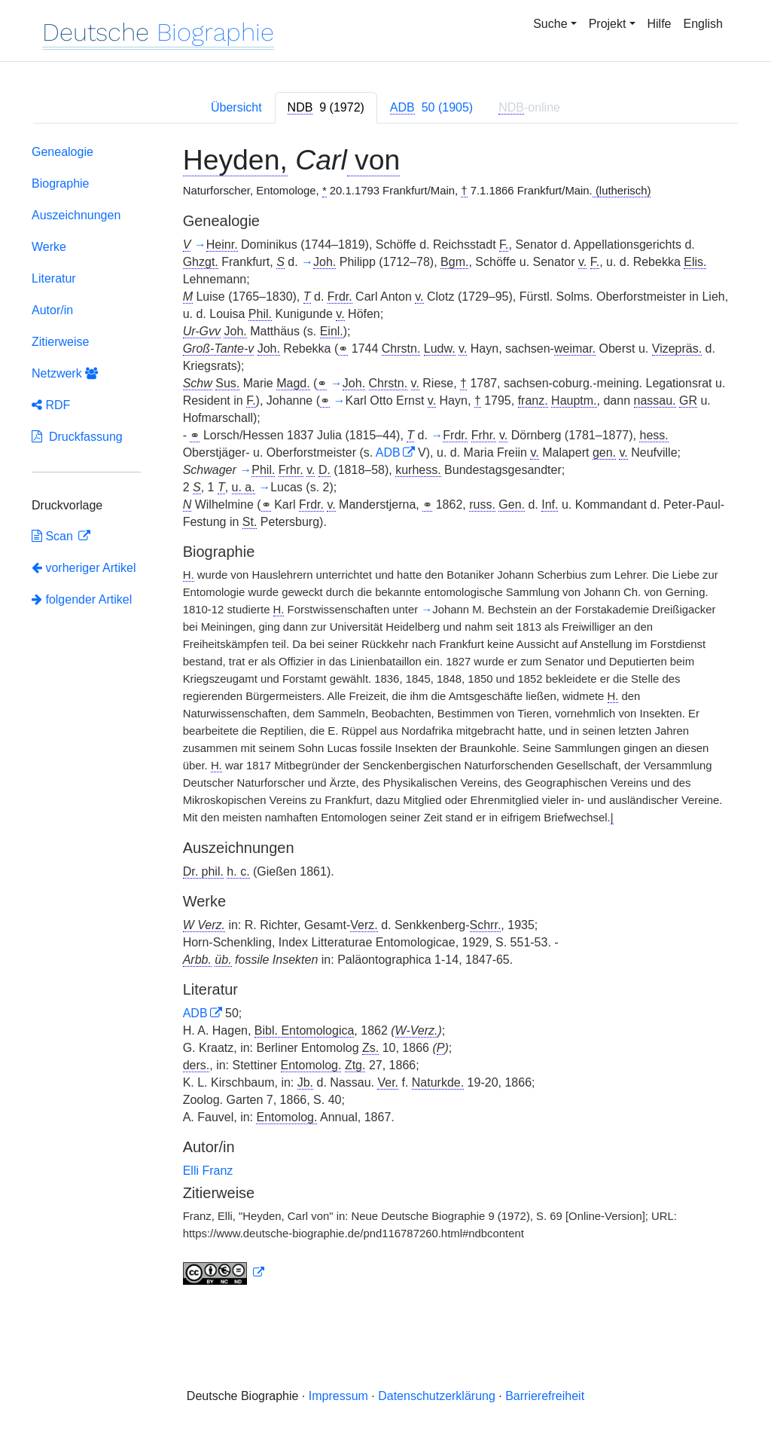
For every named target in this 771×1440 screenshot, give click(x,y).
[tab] (326, 108)
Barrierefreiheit (544, 1396)
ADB (388, 452)
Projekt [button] (607, 23)
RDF (51, 405)
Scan (54, 536)
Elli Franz (208, 1170)
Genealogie (62, 151)
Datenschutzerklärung (436, 1396)
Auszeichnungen (76, 215)
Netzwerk (65, 373)
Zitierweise (60, 341)
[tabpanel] (385, 718)
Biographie (61, 183)
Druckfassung (77, 436)
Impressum (338, 1396)
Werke (49, 246)
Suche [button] (550, 23)
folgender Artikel (82, 599)
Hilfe (660, 23)
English (703, 23)
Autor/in (52, 310)
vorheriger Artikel (84, 567)
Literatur (54, 278)
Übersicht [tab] (236, 107)
